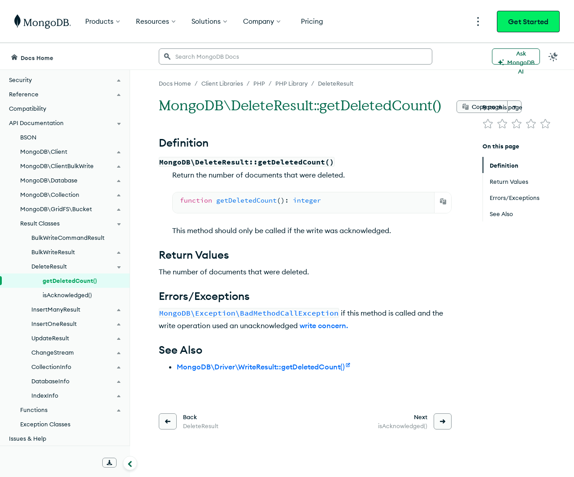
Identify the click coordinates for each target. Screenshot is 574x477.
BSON (28, 137)
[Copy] (443, 201)
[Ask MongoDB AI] (516, 56)
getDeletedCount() (70, 280)
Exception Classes (45, 424)
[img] (488, 123)
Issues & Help (27, 438)
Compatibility (27, 108)
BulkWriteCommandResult (67, 237)
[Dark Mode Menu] (553, 56)
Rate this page (502, 107)
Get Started (528, 21)
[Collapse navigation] (130, 463)
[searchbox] (295, 56)
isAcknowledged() (67, 295)
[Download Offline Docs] (109, 463)
